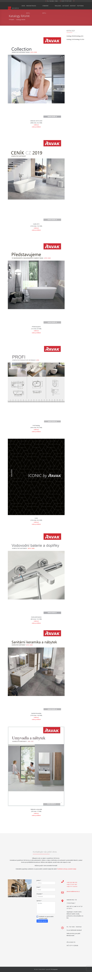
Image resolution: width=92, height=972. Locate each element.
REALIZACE (58, 6)
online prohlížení (36, 127)
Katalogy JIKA (79, 36)
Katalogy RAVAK (71, 36)
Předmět (39, 894)
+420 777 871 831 (66, 1)
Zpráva (39, 900)
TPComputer (54, 969)
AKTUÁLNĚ (65, 6)
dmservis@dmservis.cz (73, 891)
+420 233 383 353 (72, 882)
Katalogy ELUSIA (79, 39)
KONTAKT (73, 6)
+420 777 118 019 (72, 886)
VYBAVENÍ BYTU (45, 7)
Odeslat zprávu (42, 921)
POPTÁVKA (80, 6)
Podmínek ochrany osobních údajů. (66, 869)
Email (38, 887)
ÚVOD (23, 6)
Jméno (39, 880)
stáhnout (36, 125)
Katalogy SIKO (71, 39)
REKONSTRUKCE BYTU (31, 7)
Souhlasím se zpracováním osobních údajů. (46, 917)
